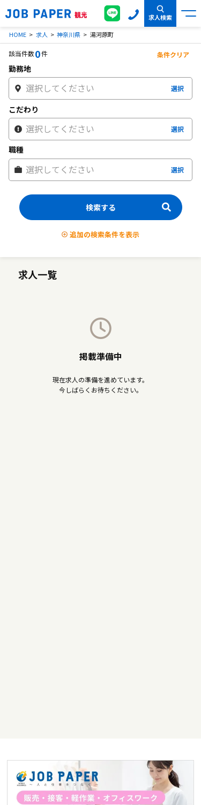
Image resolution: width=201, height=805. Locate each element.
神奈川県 (68, 34)
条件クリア (173, 54)
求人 (42, 34)
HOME (17, 34)
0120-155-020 (133, 13)
